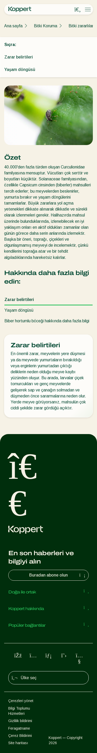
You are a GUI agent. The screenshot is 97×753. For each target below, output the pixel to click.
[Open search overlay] (77, 9)
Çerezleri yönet (20, 701)
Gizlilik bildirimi (20, 721)
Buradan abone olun (57, 575)
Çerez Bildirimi (20, 736)
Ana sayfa (13, 26)
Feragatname (19, 728)
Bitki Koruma (45, 26)
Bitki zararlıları (82, 26)
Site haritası (18, 743)
